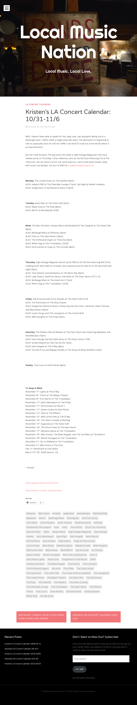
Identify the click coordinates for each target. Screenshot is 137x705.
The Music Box (76, 577)
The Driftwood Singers (38, 568)
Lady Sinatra (64, 541)
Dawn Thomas (65, 522)
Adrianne (31, 513)
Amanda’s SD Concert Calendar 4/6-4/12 (21, 648)
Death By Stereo (83, 522)
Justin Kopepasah (88, 691)
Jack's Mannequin (45, 536)
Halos (46, 531)
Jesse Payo (62, 536)
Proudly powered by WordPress (53, 691)
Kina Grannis (49, 541)
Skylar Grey (53, 559)
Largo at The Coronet (84, 541)
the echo (56, 568)
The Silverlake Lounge (37, 586)
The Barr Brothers (35, 564)
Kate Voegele (76, 536)
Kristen (51, 126)
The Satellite (45, 582)
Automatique (83, 513)
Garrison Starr (34, 531)
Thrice (30, 591)
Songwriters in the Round (74, 559)
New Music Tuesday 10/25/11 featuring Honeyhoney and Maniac (41, 617)
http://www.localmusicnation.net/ (41, 483)
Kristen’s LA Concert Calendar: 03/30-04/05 (23, 653)
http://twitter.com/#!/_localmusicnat (43, 490)
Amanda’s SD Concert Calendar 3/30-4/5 (21, 658)
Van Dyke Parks (73, 591)
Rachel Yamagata (51, 554)
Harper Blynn (58, 531)
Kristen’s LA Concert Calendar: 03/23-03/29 (23, 663)
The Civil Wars (90, 564)
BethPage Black (56, 518)
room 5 (93, 554)
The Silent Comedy (78, 582)
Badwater (31, 518)
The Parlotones (93, 577)
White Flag (32, 596)
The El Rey (68, 568)
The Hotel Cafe (51, 573)
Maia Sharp (48, 545)
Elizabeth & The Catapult (39, 527)
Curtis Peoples (47, 522)
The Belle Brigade (56, 564)
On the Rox (97, 550)
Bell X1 (42, 518)
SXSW (92, 559)
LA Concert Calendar (37, 104)
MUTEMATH (66, 550)
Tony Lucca (41, 591)
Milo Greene (51, 550)
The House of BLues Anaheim (76, 573)
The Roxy (31, 582)
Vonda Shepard (91, 591)
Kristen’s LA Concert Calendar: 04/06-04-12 (23, 644)
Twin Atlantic (56, 591)
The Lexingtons (101, 573)
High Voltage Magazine (80, 531)
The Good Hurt (34, 573)
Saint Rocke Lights (36, 559)
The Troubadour (59, 586)
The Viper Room (78, 586)
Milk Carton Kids (34, 550)
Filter (64, 527)
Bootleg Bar (73, 518)
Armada (56, 513)
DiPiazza (98, 522)
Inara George (100, 531)
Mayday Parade (82, 545)
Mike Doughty (100, 545)
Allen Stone (43, 513)
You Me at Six (46, 596)
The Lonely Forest (35, 577)
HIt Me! (79, 669)
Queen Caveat (33, 554)
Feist (56, 527)
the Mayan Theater (56, 577)
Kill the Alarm (33, 541)
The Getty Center (85, 568)
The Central (73, 564)
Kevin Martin (92, 536)
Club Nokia (32, 522)
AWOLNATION (100, 513)
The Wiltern (95, 586)
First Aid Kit (76, 527)
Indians (30, 536)
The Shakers (60, 582)
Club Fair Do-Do (89, 518)
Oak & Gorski (82, 550)
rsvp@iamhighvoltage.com (81, 165)
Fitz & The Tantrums (95, 527)
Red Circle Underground (74, 554)
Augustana (68, 513)
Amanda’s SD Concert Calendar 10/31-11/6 (95, 617)
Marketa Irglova (64, 545)
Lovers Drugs (33, 545)
